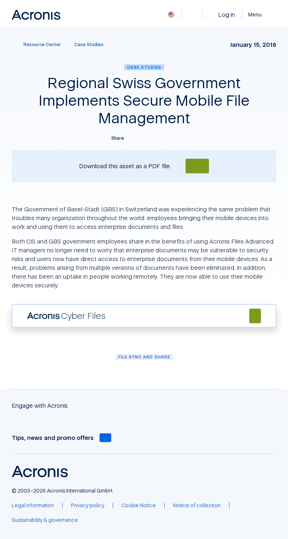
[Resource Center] (38, 44)
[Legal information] (33, 505)
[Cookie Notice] (138, 505)
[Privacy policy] (87, 505)
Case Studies (144, 67)
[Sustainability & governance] (45, 520)
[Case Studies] (88, 44)
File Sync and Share (144, 356)
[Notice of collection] (197, 505)
